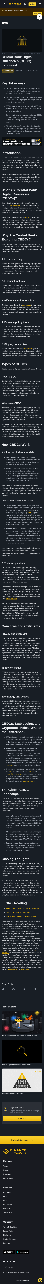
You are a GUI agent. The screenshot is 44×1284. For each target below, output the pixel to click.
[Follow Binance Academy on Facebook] (4, 1261)
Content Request (9, 1239)
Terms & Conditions (10, 1227)
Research (6, 1208)
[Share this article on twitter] (3, 989)
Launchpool (7, 1204)
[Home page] (14, 4)
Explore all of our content (22, 1140)
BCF (5, 1196)
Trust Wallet (7, 1213)
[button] (40, 4)
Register (32, 4)
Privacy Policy (8, 1231)
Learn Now (37, 13)
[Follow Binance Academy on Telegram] (10, 1261)
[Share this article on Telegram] (24, 989)
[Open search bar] (24, 4)
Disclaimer (7, 1235)
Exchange (6, 1192)
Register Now (22, 1119)
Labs (5, 1200)
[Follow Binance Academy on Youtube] (14, 1261)
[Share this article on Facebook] (13, 989)
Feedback (6, 1243)
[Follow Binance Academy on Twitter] (7, 1261)
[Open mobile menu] (39, 4)
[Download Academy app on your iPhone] (9, 1252)
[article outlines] (39, 17)
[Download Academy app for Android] (22, 1252)
